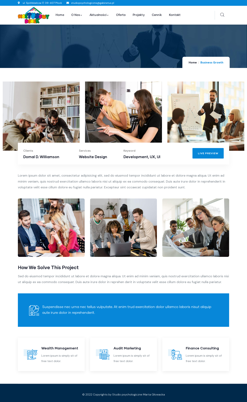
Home (193, 62)
